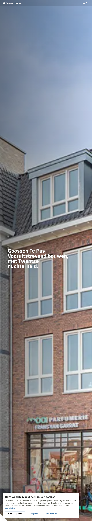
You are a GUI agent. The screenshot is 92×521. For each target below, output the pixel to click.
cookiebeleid (10, 508)
